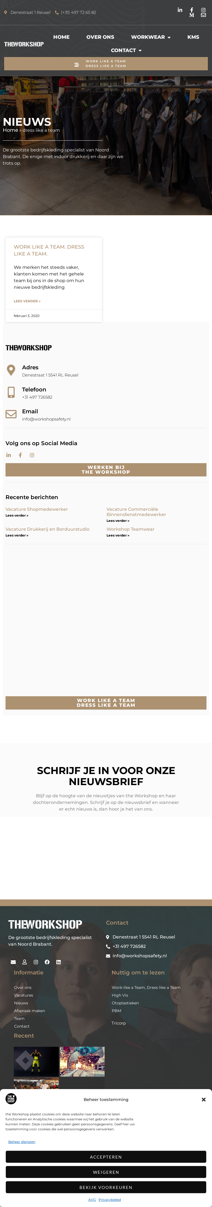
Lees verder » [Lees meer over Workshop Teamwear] (118, 535)
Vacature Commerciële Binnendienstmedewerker (136, 512)
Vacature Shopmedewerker (37, 509)
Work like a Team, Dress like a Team (146, 1019)
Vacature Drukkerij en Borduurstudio (47, 529)
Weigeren (106, 1172)
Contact (126, 50)
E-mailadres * (76, 831)
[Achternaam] (99, 876)
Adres (30, 367)
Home (61, 37)
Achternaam (74, 868)
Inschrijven (99, 891)
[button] (203, 1099)
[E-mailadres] (99, 840)
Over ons (100, 37)
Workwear (151, 37)
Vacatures (23, 1027)
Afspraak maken (29, 1042)
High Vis (120, 1027)
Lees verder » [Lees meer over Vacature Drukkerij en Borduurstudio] (17, 535)
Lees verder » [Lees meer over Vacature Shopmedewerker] (17, 515)
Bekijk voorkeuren (106, 1187)
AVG (92, 1200)
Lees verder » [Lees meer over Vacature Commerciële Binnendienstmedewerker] (118, 521)
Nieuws (21, 1034)
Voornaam (72, 849)
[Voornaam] (99, 858)
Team (19, 1050)
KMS (193, 37)
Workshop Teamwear (131, 529)
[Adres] (11, 370)
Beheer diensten (21, 1142)
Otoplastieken (125, 1034)
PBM (116, 1042)
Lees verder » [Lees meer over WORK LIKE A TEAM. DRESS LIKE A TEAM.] (27, 301)
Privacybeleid (110, 1200)
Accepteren (106, 1156)
